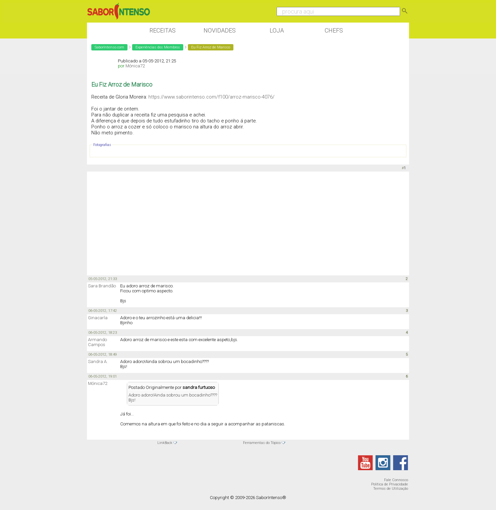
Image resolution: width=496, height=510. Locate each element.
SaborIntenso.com (109, 47)
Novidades (220, 30)
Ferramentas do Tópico (262, 443)
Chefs (334, 30)
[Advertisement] (248, 223)
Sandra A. (98, 361)
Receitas (162, 30)
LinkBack (164, 443)
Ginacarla (98, 317)
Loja (277, 30)
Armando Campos (97, 342)
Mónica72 (135, 65)
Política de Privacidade (389, 484)
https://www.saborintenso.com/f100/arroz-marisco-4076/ (211, 97)
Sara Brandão (102, 285)
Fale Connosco (396, 480)
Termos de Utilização (390, 488)
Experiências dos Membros (157, 47)
